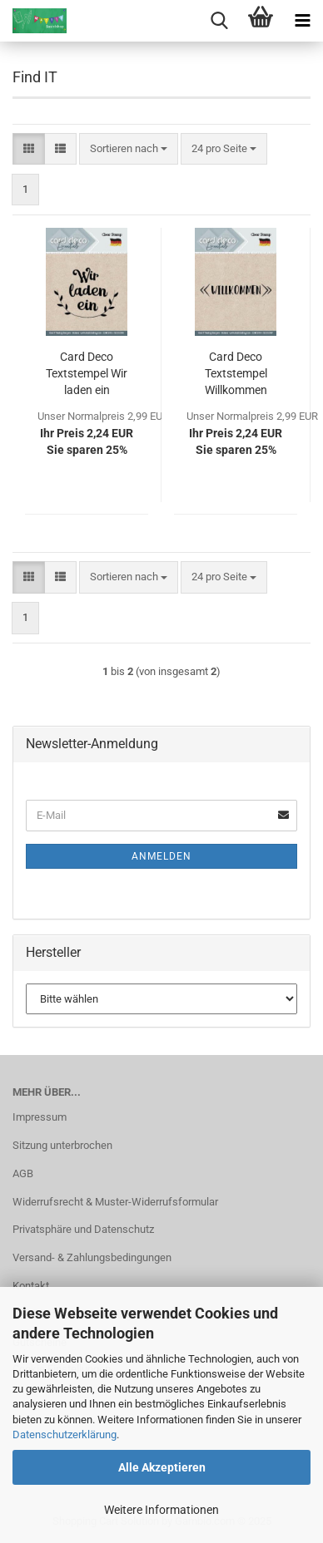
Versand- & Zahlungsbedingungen (91, 1257)
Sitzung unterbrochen (62, 1145)
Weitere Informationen (161, 1509)
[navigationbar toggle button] (302, 21)
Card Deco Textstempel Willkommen (236, 373)
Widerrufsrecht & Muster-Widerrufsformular (115, 1201)
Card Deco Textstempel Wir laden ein (86, 373)
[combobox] (128, 149)
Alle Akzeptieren (162, 1467)
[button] (28, 149)
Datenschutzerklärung (64, 1434)
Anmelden (161, 856)
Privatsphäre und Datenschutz (83, 1229)
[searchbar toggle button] (219, 21)
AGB (22, 1173)
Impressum (39, 1117)
